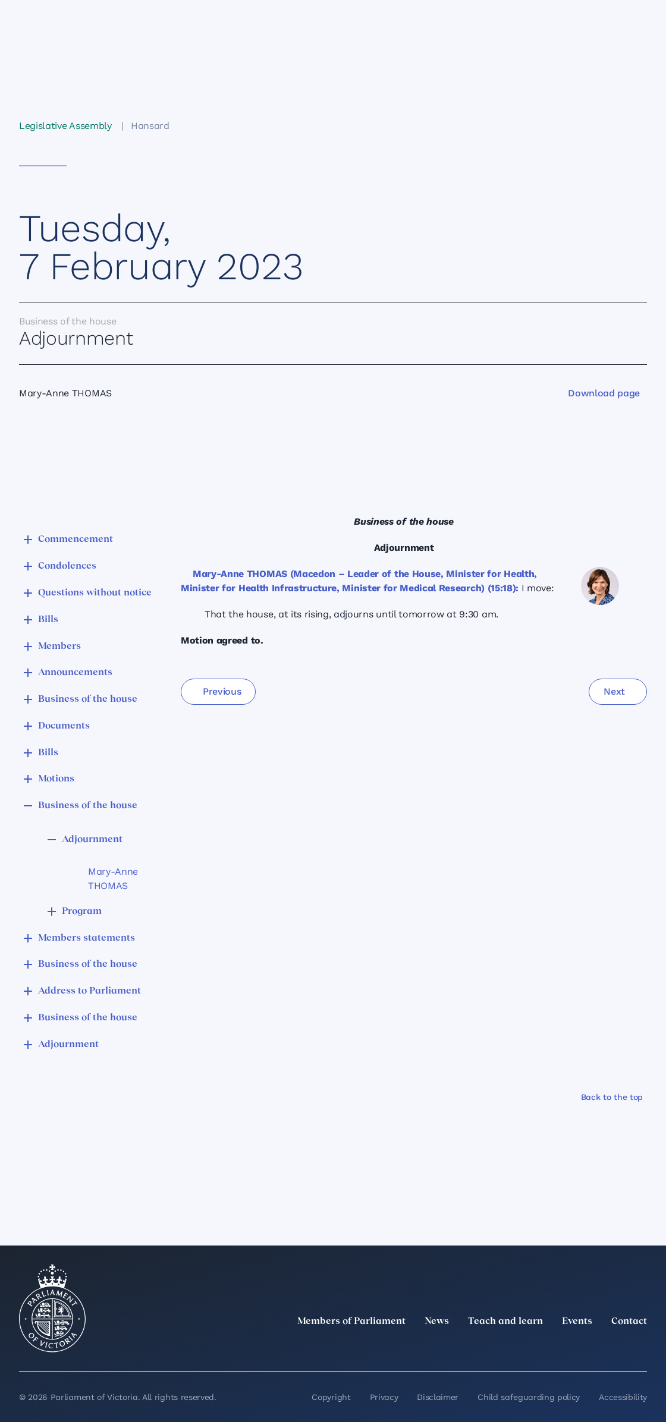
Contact (629, 1321)
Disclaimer (437, 1397)
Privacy (384, 1397)
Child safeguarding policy (528, 1397)
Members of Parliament (351, 1321)
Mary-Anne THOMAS (113, 878)
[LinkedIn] (535, 1347)
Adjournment (92, 839)
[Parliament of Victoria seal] (52, 1308)
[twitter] (509, 1347)
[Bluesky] (640, 1347)
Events (577, 1321)
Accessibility (623, 1397)
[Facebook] (587, 1347)
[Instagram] (561, 1347)
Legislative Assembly (65, 125)
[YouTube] (614, 1347)
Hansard (150, 125)
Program (82, 911)
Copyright (331, 1397)
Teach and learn (505, 1321)
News (437, 1321)
